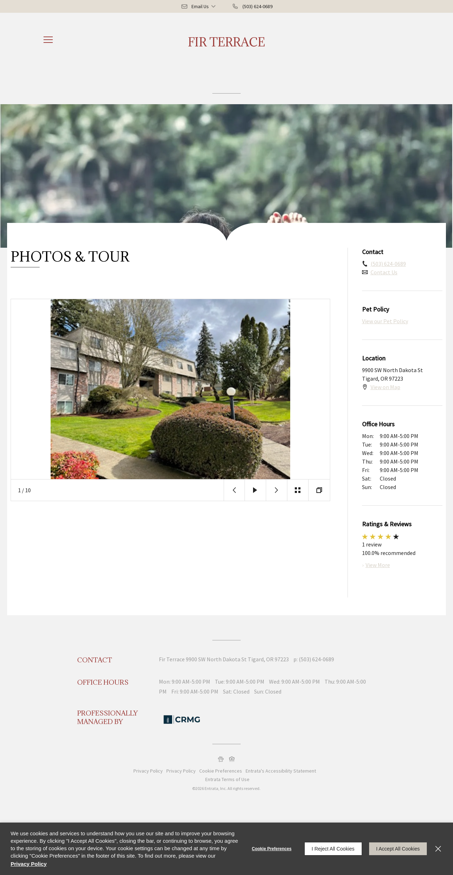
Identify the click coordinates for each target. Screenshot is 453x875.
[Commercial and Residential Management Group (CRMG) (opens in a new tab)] (182, 718)
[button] (198, 6)
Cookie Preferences (272, 848)
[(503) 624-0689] (252, 6)
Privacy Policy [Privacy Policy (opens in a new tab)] (181, 771)
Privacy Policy (148, 771)
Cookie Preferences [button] (220, 771)
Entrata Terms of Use (227, 779)
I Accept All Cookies (398, 849)
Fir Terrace (226, 42)
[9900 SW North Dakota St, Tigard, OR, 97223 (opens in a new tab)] (237, 659)
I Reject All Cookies (333, 849)
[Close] (438, 849)
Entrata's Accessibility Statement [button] (281, 771)
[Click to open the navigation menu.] (48, 39)
